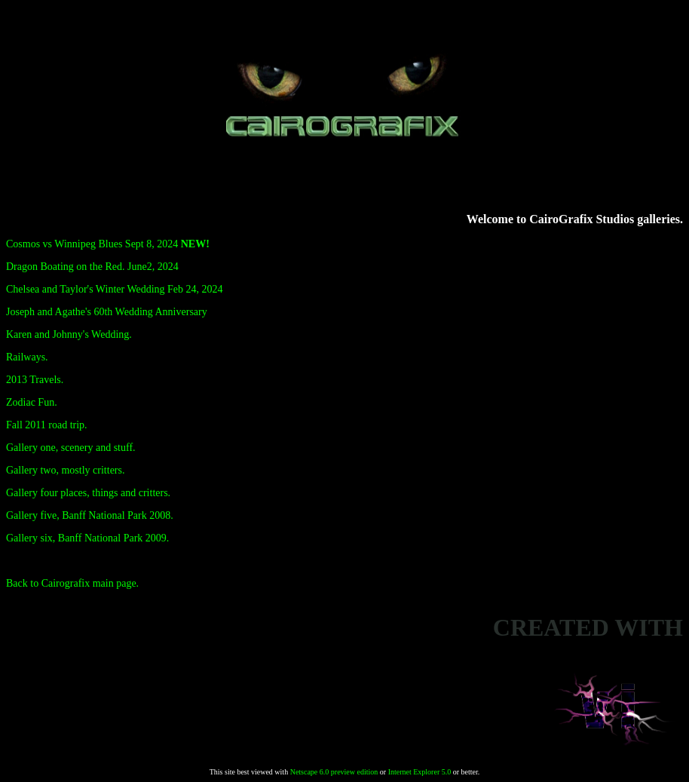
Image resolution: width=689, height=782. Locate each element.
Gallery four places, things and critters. (88, 492)
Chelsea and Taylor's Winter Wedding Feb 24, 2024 (114, 289)
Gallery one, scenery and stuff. (71, 447)
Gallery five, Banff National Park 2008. (89, 515)
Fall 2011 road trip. (46, 425)
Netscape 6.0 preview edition (334, 772)
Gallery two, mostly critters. (65, 470)
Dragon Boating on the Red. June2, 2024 (92, 266)
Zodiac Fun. (31, 402)
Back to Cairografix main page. (72, 583)
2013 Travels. (34, 379)
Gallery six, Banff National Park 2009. (87, 538)
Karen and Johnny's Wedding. (69, 334)
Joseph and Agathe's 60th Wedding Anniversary (106, 311)
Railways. (27, 357)
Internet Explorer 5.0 (420, 772)
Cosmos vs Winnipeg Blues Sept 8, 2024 (108, 244)
